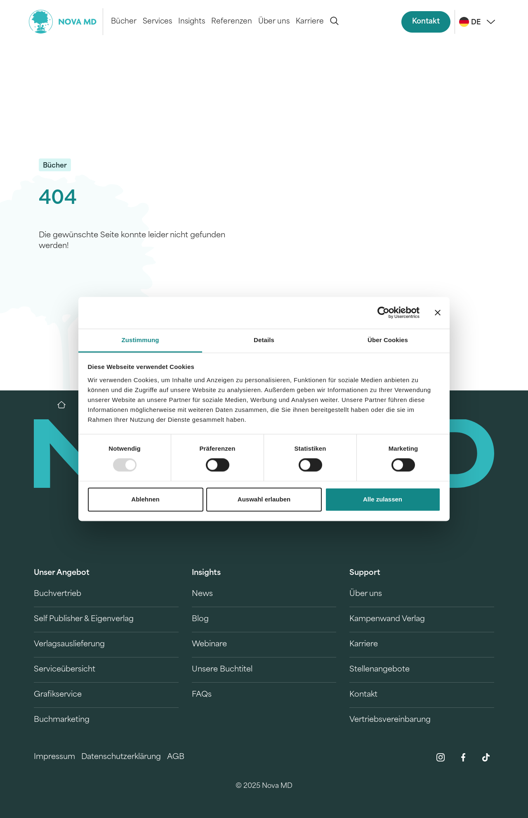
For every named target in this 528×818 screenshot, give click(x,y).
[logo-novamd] (66, 21)
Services (157, 21)
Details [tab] (264, 339)
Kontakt (426, 21)
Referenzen (231, 21)
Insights (191, 21)
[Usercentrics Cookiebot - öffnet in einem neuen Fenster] (383, 313)
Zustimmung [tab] (140, 339)
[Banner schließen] (438, 313)
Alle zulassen (382, 499)
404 (58, 199)
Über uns (274, 21)
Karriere (310, 21)
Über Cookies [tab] (388, 339)
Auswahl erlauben (264, 499)
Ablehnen (145, 499)
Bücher (124, 21)
